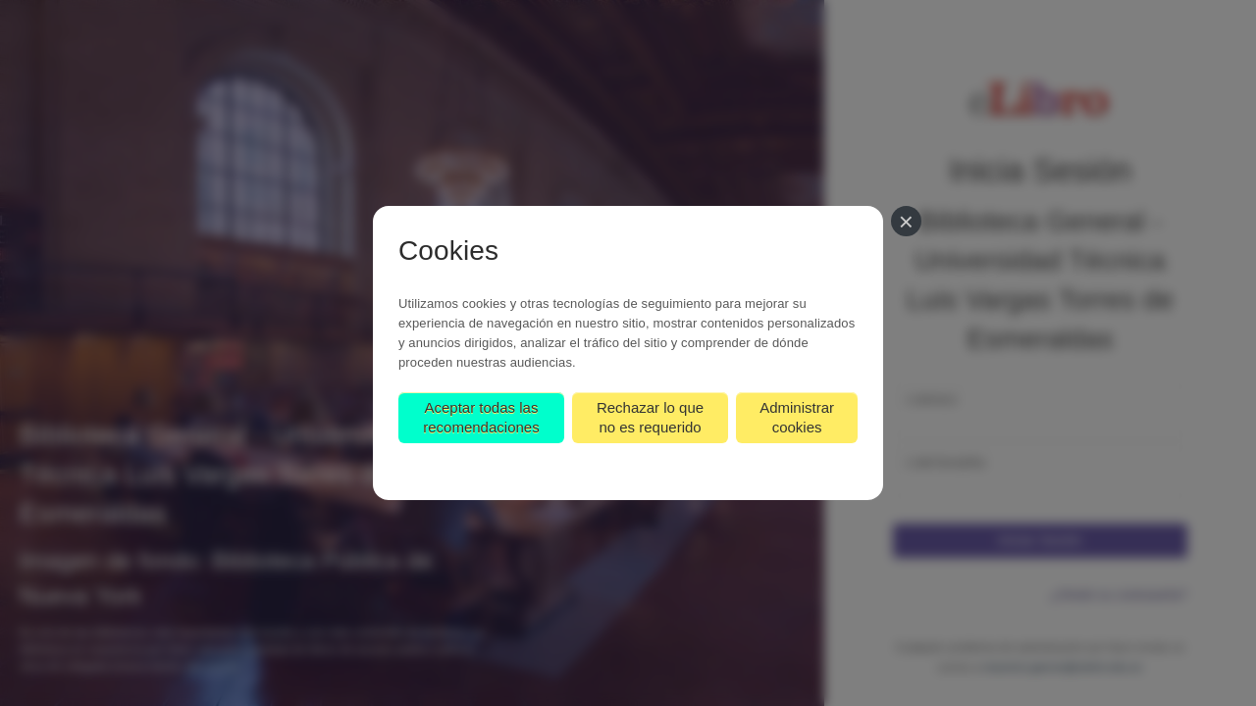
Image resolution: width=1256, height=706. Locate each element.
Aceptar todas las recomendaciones (481, 417)
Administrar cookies (796, 417)
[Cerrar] (906, 221)
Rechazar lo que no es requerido (650, 417)
